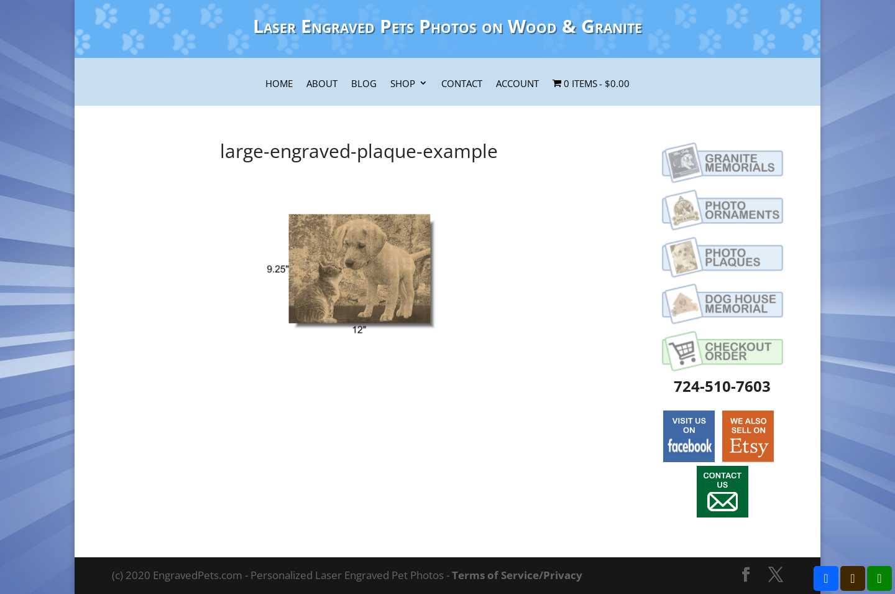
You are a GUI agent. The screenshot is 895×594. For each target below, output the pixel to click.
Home (279, 84)
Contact (461, 84)
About (321, 84)
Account (517, 84)
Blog (364, 84)
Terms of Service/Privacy (517, 575)
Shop (402, 84)
